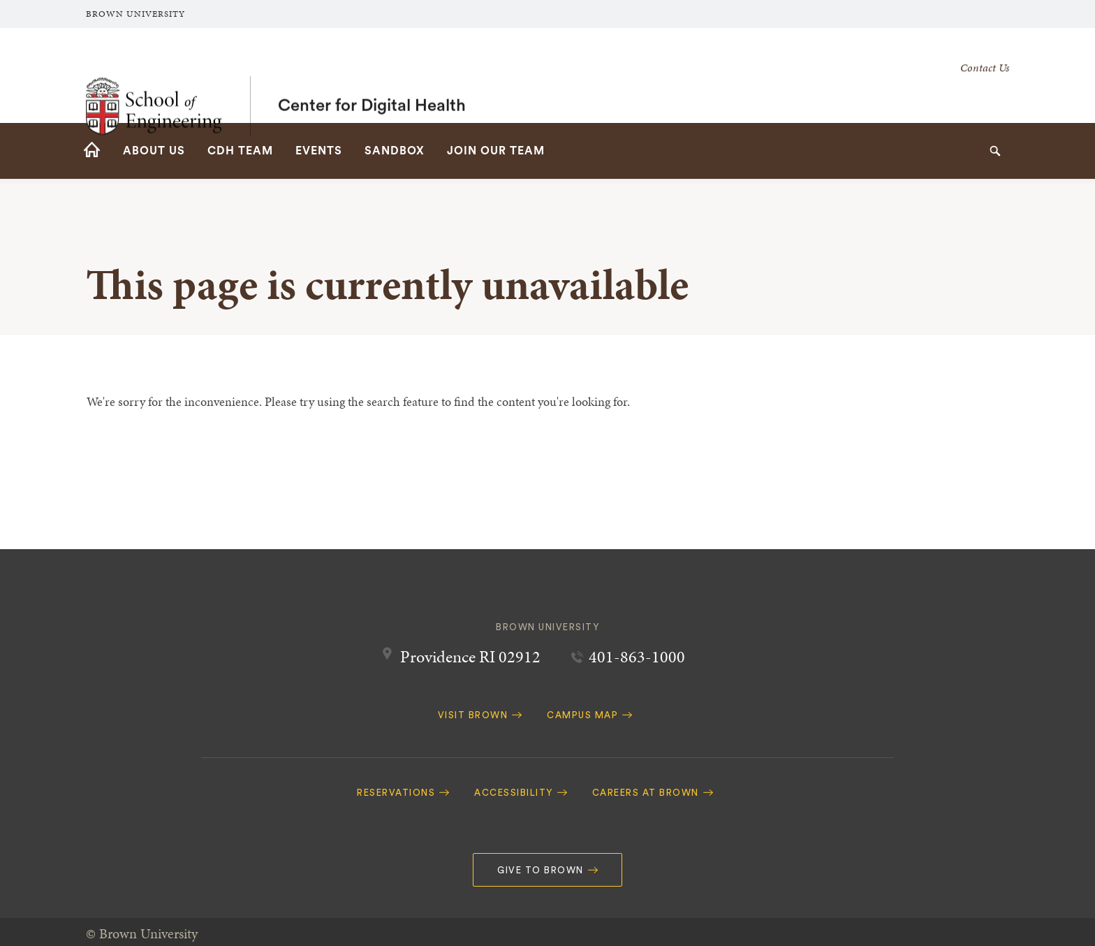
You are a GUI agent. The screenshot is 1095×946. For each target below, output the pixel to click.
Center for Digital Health (372, 75)
